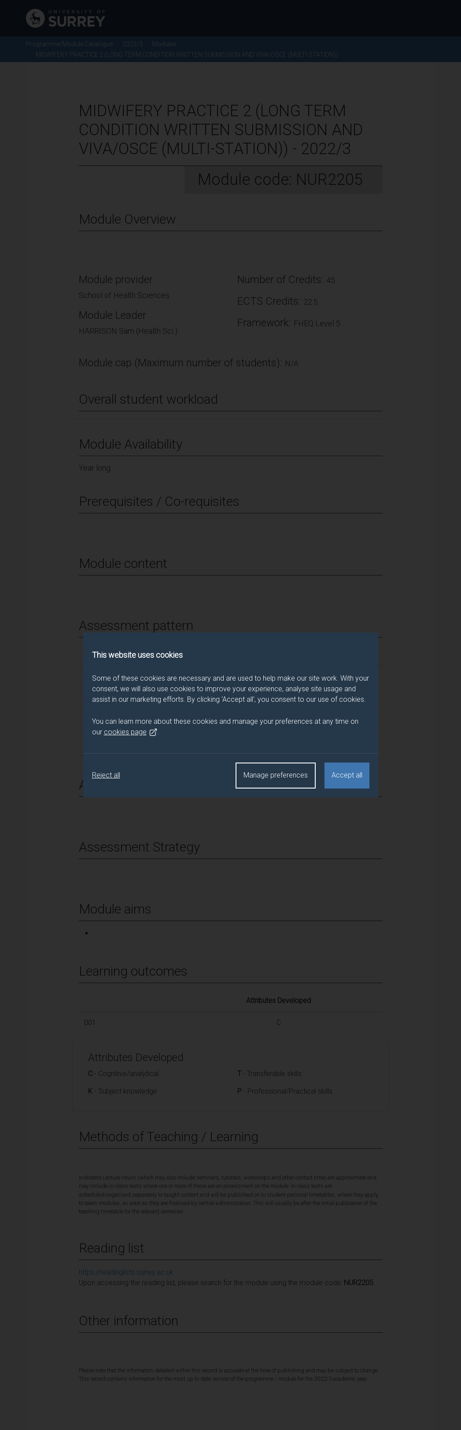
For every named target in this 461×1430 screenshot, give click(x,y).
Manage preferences (275, 775)
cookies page (131, 732)
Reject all (106, 775)
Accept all (347, 775)
